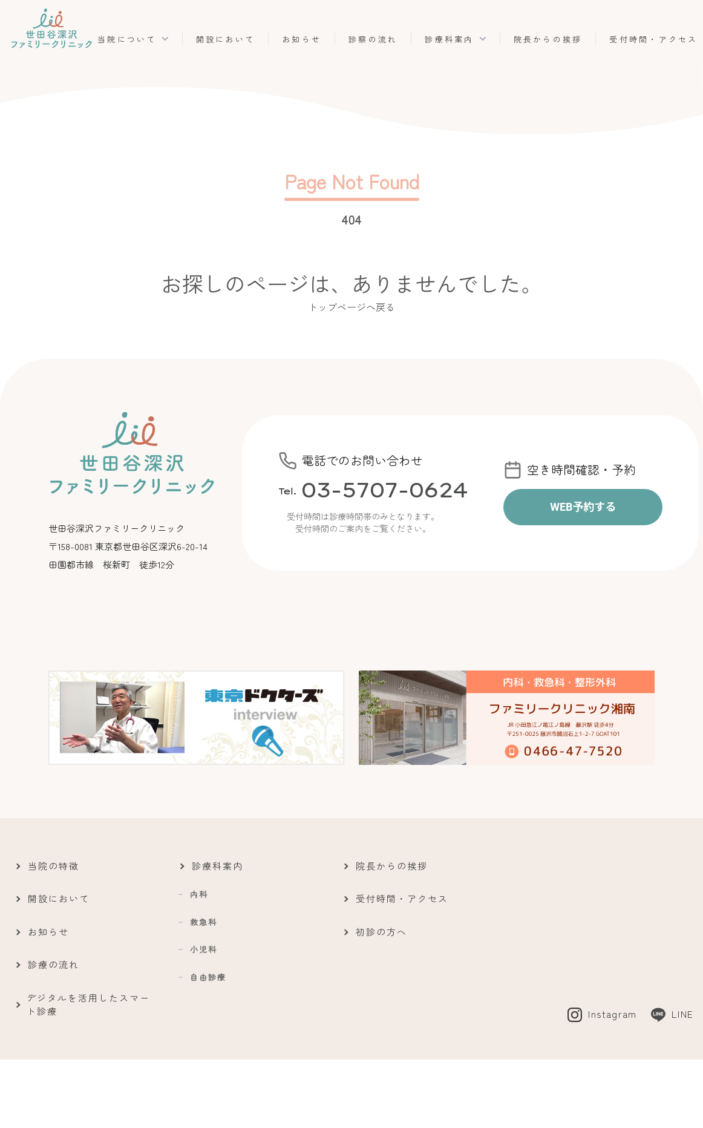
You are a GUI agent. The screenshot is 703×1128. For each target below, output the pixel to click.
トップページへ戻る (351, 307)
